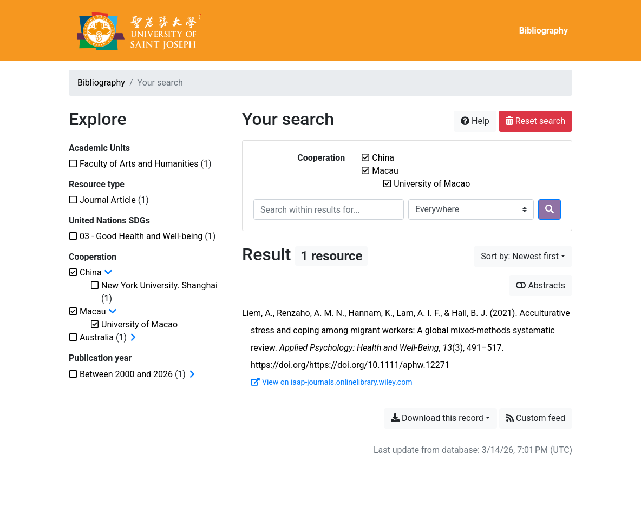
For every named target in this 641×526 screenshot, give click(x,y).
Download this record (437, 418)
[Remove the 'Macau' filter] (385, 171)
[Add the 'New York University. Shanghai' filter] (159, 285)
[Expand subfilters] (133, 337)
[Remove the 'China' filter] (383, 158)
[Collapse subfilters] (108, 272)
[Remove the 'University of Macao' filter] (432, 184)
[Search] (549, 209)
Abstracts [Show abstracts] (540, 285)
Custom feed (535, 418)
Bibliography (543, 30)
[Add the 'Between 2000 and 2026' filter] (126, 374)
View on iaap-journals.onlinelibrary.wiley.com (331, 382)
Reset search (535, 121)
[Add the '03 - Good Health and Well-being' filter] (141, 236)
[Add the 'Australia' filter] (97, 337)
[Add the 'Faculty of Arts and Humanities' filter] (139, 164)
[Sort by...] (523, 256)
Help (475, 121)
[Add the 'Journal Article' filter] (108, 200)
